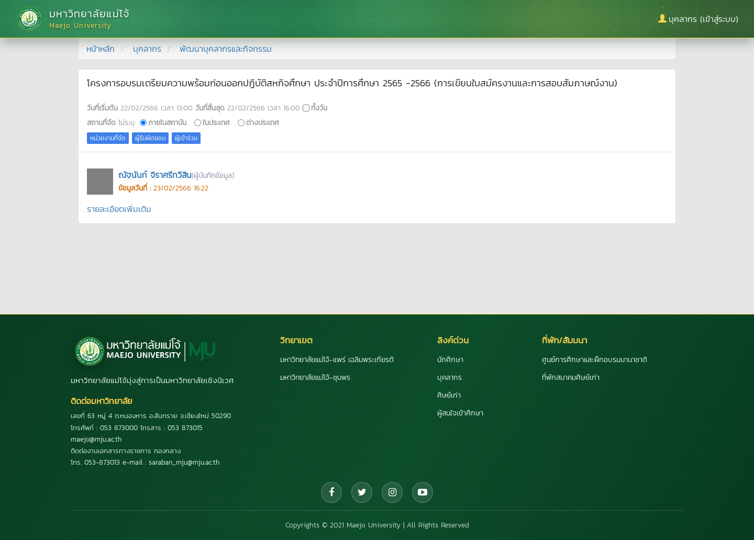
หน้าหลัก (100, 48)
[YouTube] (422, 492)
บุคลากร (147, 48)
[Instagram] (392, 492)
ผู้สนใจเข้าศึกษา (460, 413)
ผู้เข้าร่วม (186, 138)
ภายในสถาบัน (167, 122)
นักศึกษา (450, 359)
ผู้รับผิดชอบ (150, 138)
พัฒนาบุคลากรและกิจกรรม (226, 48)
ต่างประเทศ (262, 122)
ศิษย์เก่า (449, 395)
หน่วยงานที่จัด (108, 138)
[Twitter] (361, 492)
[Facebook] (331, 492)
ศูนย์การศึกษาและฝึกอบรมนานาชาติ (594, 359)
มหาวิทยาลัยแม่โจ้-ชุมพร (315, 377)
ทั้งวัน (319, 108)
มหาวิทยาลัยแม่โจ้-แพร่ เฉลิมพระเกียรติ (337, 359)
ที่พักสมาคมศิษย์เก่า (571, 377)
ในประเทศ (216, 122)
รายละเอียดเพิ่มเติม (119, 209)
